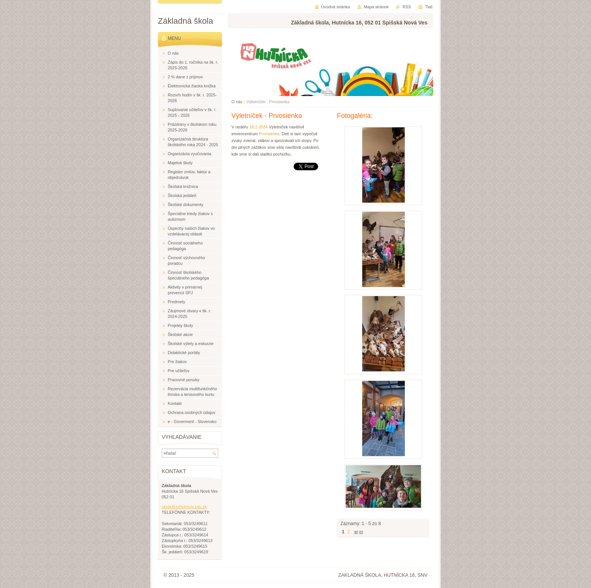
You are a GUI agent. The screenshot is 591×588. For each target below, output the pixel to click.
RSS (407, 7)
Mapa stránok (376, 7)
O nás (236, 101)
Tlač (429, 7)
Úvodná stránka (335, 7)
